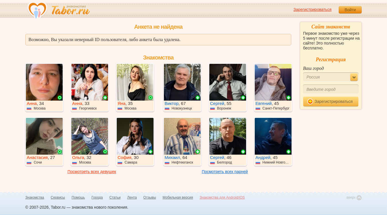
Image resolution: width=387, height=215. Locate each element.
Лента (132, 197)
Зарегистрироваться (313, 9)
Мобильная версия (178, 197)
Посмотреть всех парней (225, 171)
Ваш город (313, 68)
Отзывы (149, 197)
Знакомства (34, 197)
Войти (350, 9)
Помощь (78, 197)
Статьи (115, 197)
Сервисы (58, 197)
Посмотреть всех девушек (92, 171)
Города (97, 197)
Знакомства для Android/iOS (222, 197)
